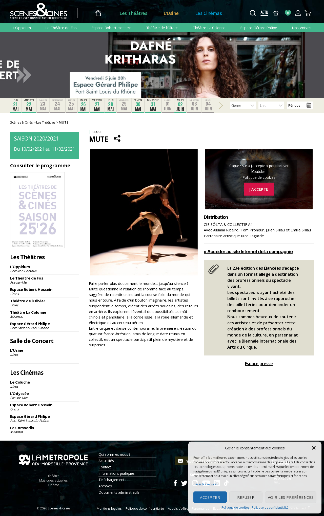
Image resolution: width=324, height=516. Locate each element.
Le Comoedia (44, 429)
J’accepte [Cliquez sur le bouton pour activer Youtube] (258, 189)
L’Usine (171, 13)
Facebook (175, 482)
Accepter (210, 497)
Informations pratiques (116, 473)
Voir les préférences (291, 497)
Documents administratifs (118, 492)
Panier (308, 13)
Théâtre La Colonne (209, 27)
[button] (313, 447)
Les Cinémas (208, 13)
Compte (298, 13)
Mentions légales (109, 508)
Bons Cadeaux (276, 13)
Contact (104, 467)
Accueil (98, 13)
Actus (264, 13)
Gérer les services (205, 484)
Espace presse (259, 363)
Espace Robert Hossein (111, 27)
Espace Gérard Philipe (258, 27)
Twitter (183, 482)
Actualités (106, 460)
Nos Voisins (301, 27)
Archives (105, 486)
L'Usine (44, 352)
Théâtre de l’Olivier (162, 27)
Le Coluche (44, 384)
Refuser (246, 497)
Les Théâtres (133, 13)
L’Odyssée (44, 395)
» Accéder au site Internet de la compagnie (248, 251)
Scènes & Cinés (59, 508)
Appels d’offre (178, 508)
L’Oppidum (22, 27)
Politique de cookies (235, 507)
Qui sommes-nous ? (114, 454)
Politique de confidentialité (270, 507)
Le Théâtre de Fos (60, 27)
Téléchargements (112, 479)
